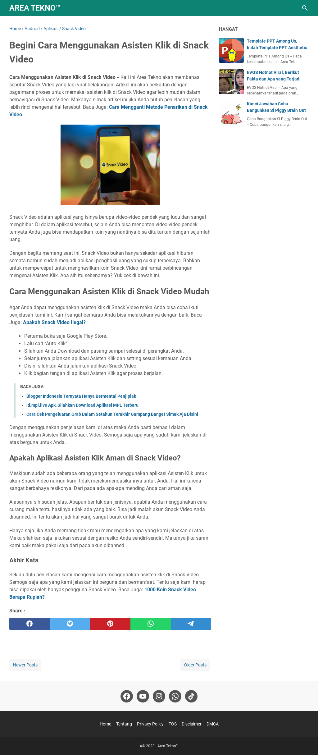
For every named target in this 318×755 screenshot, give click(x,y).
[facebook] (29, 624)
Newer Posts (25, 664)
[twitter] (70, 624)
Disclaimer (192, 723)
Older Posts (195, 664)
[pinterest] (110, 624)
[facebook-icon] (126, 696)
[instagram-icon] (159, 696)
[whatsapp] (150, 624)
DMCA (213, 723)
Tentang (124, 723)
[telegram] (191, 624)
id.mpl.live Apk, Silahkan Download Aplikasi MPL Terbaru (82, 405)
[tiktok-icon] (191, 696)
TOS (173, 723)
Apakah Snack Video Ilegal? (54, 322)
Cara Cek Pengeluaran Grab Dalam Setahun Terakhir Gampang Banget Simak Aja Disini (112, 414)
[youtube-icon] (143, 696)
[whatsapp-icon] (175, 696)
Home (105, 723)
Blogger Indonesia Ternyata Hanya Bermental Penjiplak (81, 396)
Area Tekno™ (35, 7)
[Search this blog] (305, 8)
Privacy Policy (150, 723)
